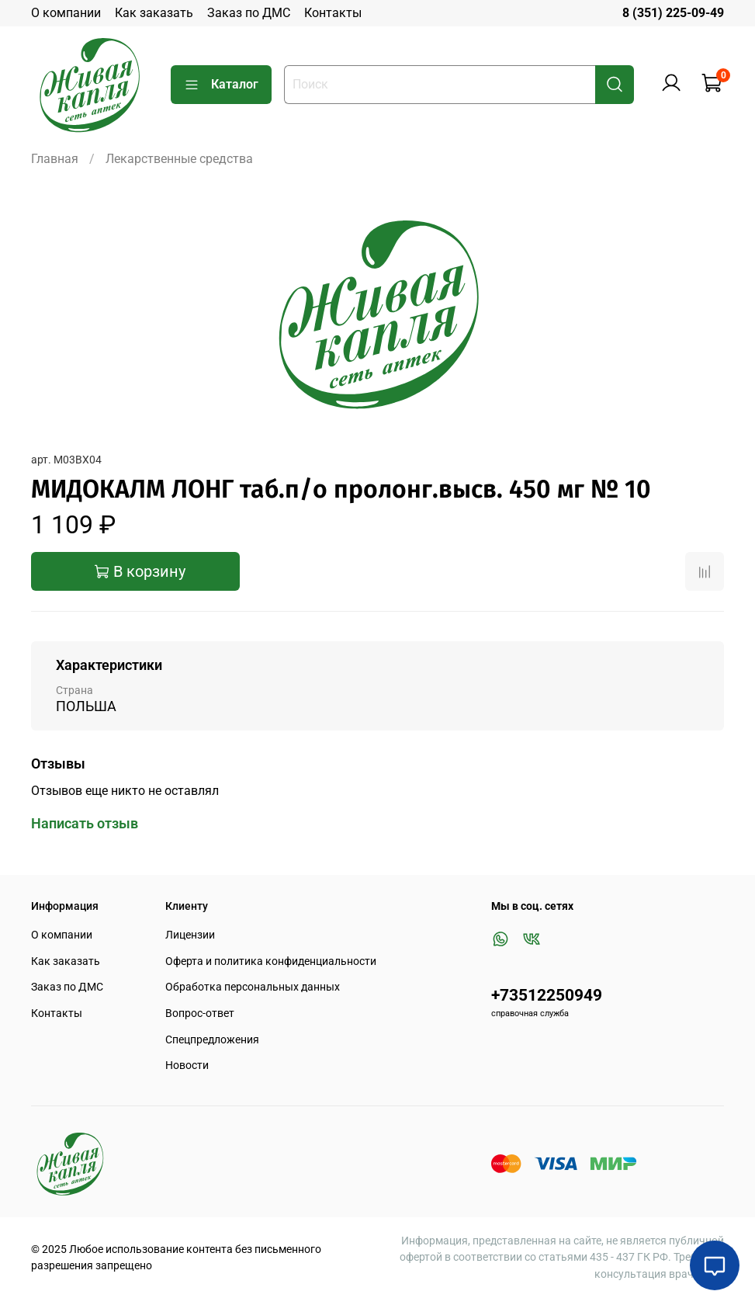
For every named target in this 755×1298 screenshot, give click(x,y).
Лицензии (190, 935)
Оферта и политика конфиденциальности (270, 961)
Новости (187, 1065)
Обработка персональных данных (252, 987)
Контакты (333, 12)
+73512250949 (546, 995)
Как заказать (154, 12)
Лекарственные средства (179, 158)
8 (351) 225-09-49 (673, 12)
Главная (54, 158)
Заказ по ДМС (248, 12)
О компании (66, 12)
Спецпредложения (212, 1039)
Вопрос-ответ (199, 1013)
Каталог (221, 84)
